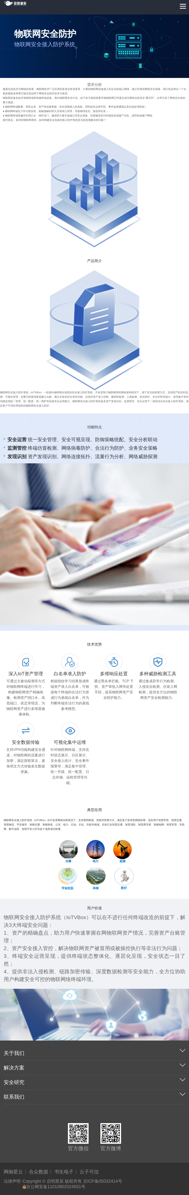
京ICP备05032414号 (102, 1181)
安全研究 (14, 1082)
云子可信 (89, 1172)
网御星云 (13, 1172)
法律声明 (12, 1181)
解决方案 (14, 1068)
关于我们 (14, 1053)
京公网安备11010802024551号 (54, 1187)
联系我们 (14, 1097)
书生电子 (63, 1172)
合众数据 (38, 1172)
